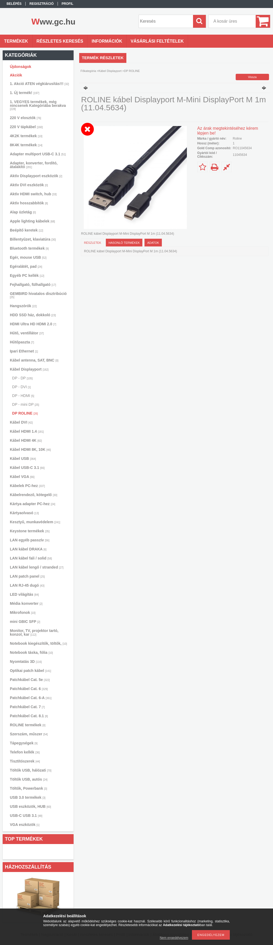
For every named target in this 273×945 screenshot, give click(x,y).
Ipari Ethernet (24, 351)
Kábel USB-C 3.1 (27, 467)
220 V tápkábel (26, 127)
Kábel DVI (21, 422)
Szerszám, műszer (29, 734)
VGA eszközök (24, 824)
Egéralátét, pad (26, 266)
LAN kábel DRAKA (28, 549)
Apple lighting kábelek (32, 221)
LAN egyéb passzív (29, 540)
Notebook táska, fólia (31, 652)
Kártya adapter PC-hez (32, 504)
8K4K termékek (26, 145)
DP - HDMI (23, 396)
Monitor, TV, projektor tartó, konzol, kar (34, 632)
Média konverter (26, 603)
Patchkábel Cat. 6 (29, 689)
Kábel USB (23, 458)
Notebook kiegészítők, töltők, (38, 643)
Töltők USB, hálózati (30, 770)
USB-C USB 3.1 (26, 815)
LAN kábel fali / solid (31, 558)
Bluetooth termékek (29, 248)
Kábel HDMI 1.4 (27, 431)
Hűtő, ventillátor (27, 333)
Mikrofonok (22, 612)
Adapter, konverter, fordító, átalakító (34, 165)
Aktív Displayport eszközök (36, 176)
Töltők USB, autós (28, 779)
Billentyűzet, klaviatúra (33, 239)
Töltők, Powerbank (28, 788)
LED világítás (24, 594)
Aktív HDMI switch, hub (33, 194)
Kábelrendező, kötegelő (33, 495)
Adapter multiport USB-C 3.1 (38, 154)
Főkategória (88, 70)
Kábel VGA (22, 476)
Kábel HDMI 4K (26, 440)
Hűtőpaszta (22, 342)
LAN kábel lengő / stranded (36, 567)
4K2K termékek (26, 136)
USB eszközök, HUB (30, 806)
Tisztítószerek (25, 761)
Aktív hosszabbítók (29, 203)
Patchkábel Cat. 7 (27, 707)
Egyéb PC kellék (27, 275)
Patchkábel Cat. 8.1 (29, 716)
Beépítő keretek (26, 230)
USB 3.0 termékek (27, 797)
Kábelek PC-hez (27, 486)
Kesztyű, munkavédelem (35, 522)
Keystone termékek (30, 531)
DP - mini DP (25, 404)
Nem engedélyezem (174, 938)
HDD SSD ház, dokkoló (33, 315)
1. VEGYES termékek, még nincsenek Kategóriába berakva (38, 105)
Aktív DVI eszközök (29, 185)
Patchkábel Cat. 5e (30, 680)
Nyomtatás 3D (26, 661)
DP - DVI (21, 387)
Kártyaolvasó (24, 513)
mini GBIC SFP (25, 621)
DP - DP (22, 378)
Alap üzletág (23, 212)
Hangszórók (23, 306)
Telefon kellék (25, 752)
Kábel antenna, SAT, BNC (34, 360)
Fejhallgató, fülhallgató (33, 284)
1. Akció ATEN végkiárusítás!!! (39, 84)
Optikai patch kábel (30, 670)
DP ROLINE (25, 413)
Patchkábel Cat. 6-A (30, 698)
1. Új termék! (24, 93)
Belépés (14, 4)
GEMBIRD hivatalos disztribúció (38, 295)
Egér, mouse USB (28, 257)
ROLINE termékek (27, 725)
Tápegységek (24, 743)
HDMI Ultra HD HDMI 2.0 (33, 324)
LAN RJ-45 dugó (27, 585)
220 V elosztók (25, 118)
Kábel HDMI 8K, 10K (30, 449)
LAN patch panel (27, 576)
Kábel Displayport (29, 369)
